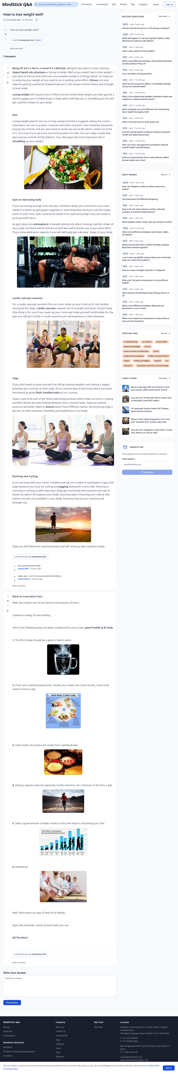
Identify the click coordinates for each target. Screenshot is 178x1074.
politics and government (158, 356)
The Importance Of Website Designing (140, 199)
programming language (134, 356)
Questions (8, 1031)
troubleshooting (130, 342)
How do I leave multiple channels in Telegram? (143, 270)
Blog (114, 4)
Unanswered (102, 4)
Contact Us (61, 1031)
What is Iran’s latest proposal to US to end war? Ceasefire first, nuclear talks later (150, 420)
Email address (128, 459)
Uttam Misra (24, 579)
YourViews (8, 1055)
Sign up (169, 4)
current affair (161, 342)
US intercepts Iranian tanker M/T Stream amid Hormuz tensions (150, 409)
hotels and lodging (141, 361)
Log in (156, 4)
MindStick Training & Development (19, 1051)
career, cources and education (136, 351)
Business (60, 1056)
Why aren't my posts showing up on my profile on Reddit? (145, 281)
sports (156, 351)
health (38, 40)
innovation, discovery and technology (152, 365)
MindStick (7, 1047)
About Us (60, 1027)
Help (58, 1052)
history (147, 346)
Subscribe (147, 472)
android (157, 361)
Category (143, 4)
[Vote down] (5, 38)
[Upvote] (14, 566)
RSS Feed (98, 1027)
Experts (123, 4)
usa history (146, 342)
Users (58, 1048)
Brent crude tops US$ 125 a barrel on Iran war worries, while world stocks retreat (150, 388)
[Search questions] (56, 4)
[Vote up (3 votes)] (5, 30)
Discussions (86, 4)
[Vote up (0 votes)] (8, 596)
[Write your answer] (59, 986)
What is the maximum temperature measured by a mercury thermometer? (145, 319)
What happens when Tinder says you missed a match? (147, 222)
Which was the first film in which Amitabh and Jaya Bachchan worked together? (145, 246)
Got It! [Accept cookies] (169, 1068)
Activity (6, 1027)
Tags (133, 4)
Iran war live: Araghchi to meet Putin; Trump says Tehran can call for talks (151, 431)
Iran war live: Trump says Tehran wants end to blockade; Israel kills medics (151, 399)
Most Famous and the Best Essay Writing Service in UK (145, 294)
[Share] (36, 20)
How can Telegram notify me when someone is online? (143, 187)
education (128, 365)
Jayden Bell (23, 568)
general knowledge (132, 346)
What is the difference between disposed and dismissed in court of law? (143, 307)
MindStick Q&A (17, 4)
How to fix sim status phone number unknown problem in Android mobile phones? (143, 210)
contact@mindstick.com (131, 1057)
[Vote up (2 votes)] (8, 68)
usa (166, 361)
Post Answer (12, 1002)
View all (165, 174)
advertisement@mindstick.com (134, 1060)
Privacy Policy (11, 1068)
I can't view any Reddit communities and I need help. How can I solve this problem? (146, 258)
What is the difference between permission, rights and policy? (145, 233)
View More (164, 16)
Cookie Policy (153, 1065)
